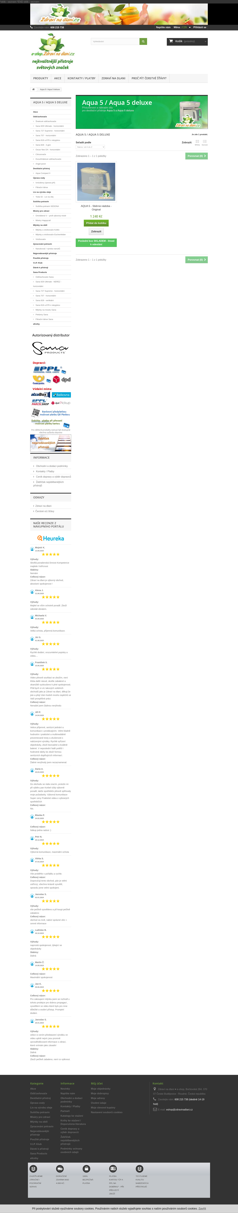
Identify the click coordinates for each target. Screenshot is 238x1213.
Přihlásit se (199, 27)
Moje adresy (98, 1098)
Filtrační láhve (41, 187)
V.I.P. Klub (37, 263)
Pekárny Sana (41, 314)
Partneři (65, 1111)
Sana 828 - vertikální (44, 300)
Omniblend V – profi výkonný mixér (50, 216)
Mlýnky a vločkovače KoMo (47, 230)
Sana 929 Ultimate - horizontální (49, 126)
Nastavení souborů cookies (106, 1112)
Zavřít (202, 1208)
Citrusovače (40, 154)
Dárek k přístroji (40, 267)
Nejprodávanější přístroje (45, 253)
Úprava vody (39, 178)
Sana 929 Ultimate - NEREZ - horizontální (47, 284)
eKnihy (36, 324)
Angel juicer (40, 164)
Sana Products (40, 272)
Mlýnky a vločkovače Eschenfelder (50, 234)
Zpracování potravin (42, 244)
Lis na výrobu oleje (42, 192)
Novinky (65, 1088)
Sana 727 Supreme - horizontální (50, 131)
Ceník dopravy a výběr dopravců (53, 476)
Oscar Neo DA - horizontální (47, 149)
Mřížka (197, 143)
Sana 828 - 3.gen (43, 145)
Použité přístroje (41, 258)
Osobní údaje (98, 1103)
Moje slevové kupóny (103, 1107)
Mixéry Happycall (43, 220)
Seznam (205, 143)
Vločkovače (40, 239)
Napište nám (163, 27)
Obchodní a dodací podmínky (51, 466)
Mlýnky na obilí (40, 225)
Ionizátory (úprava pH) (45, 183)
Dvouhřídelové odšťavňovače (48, 159)
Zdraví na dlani (113, 78)
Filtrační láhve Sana (44, 319)
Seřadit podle (83, 142)
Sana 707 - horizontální (45, 135)
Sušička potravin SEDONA (47, 206)
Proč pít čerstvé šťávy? (149, 78)
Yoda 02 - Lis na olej (44, 197)
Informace (41, 457)
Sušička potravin (41, 201)
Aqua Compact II (42, 173)
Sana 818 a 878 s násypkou (47, 140)
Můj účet (97, 1083)
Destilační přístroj (41, 168)
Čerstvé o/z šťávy (44, 511)
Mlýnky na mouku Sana (45, 310)
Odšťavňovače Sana (44, 277)
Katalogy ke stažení (72, 1116)
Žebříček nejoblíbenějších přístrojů (70, 1140)
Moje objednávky (100, 1088)
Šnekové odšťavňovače (45, 121)
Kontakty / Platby (81, 78)
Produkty (40, 78)
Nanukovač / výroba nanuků (47, 249)
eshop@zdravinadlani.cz (179, 1109)
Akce (57, 78)
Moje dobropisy (100, 1093)
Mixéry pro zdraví (41, 211)
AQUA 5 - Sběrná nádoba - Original (96, 208)
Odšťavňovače (40, 116)
